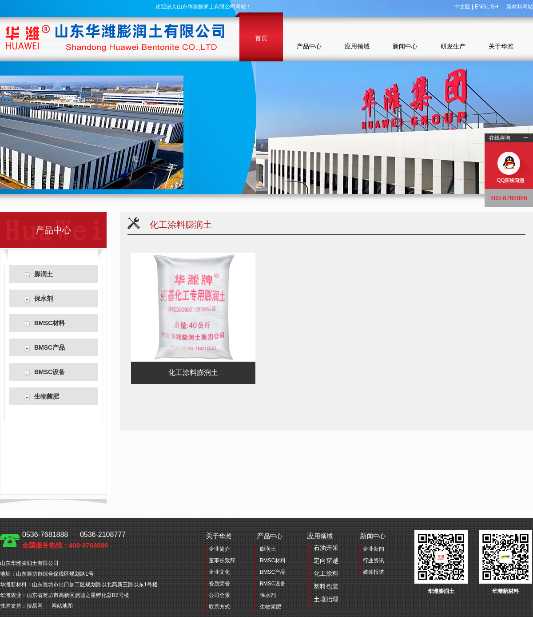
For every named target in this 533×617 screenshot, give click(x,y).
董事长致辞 (222, 560)
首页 (261, 38)
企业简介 (219, 549)
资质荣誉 (219, 584)
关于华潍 (501, 46)
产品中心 (309, 46)
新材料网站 (519, 7)
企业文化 (219, 572)
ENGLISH (486, 7)
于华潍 (218, 536)
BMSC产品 (49, 347)
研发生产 (453, 46)
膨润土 (43, 274)
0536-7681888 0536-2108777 (74, 540)
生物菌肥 (46, 396)
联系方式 (219, 607)
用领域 (322, 569)
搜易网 (35, 606)
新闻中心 (405, 46)
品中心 (269, 536)
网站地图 (62, 606)
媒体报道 (373, 572)
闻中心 (373, 536)
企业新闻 (373, 549)
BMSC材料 (49, 323)
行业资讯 (373, 560)
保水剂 (43, 298)
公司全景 (219, 595)
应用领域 (357, 46)
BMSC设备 (49, 371)
